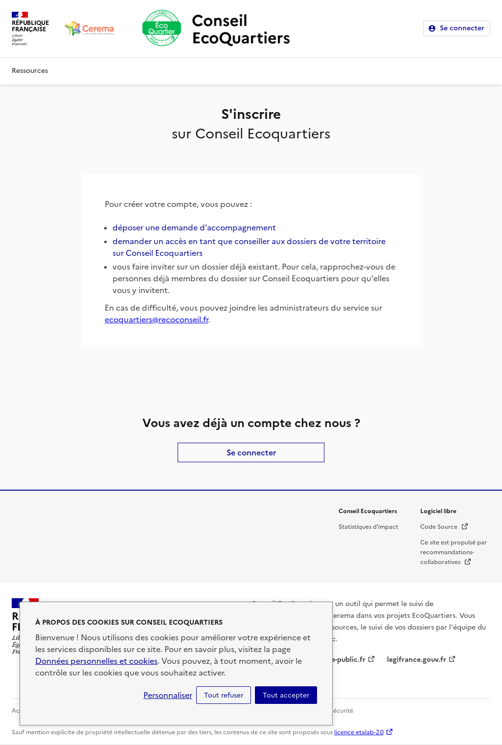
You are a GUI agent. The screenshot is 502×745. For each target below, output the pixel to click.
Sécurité (341, 710)
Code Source (444, 526)
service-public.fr (338, 660)
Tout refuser (223, 695)
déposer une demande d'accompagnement (194, 227)
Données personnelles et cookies (96, 661)
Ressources (30, 71)
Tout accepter (286, 695)
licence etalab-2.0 (359, 732)
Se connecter (462, 28)
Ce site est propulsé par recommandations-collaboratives (453, 552)
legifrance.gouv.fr (416, 660)
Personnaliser (167, 695)
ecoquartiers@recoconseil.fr (156, 319)
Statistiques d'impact (368, 526)
